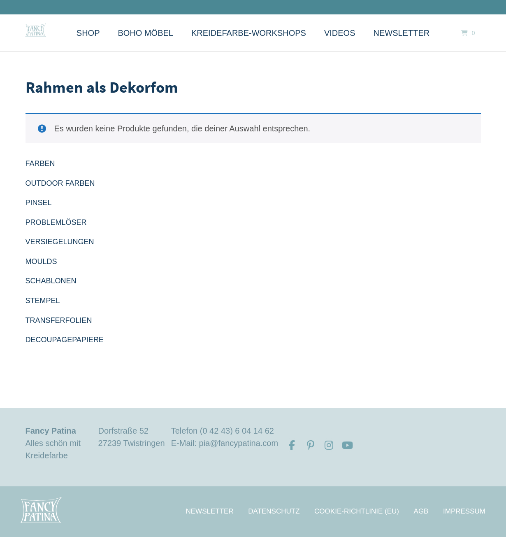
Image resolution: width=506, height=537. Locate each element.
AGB (421, 511)
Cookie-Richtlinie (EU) (356, 511)
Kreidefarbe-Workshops (248, 32)
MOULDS (41, 261)
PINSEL (39, 202)
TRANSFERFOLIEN (59, 320)
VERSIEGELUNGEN (60, 242)
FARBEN (40, 163)
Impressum (464, 511)
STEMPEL (43, 301)
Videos (339, 32)
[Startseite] (35, 30)
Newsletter (402, 32)
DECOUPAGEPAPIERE (65, 340)
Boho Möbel (145, 32)
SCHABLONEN (51, 281)
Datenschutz (273, 511)
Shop (88, 32)
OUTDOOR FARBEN (60, 183)
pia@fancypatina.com (239, 443)
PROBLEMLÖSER (56, 222)
